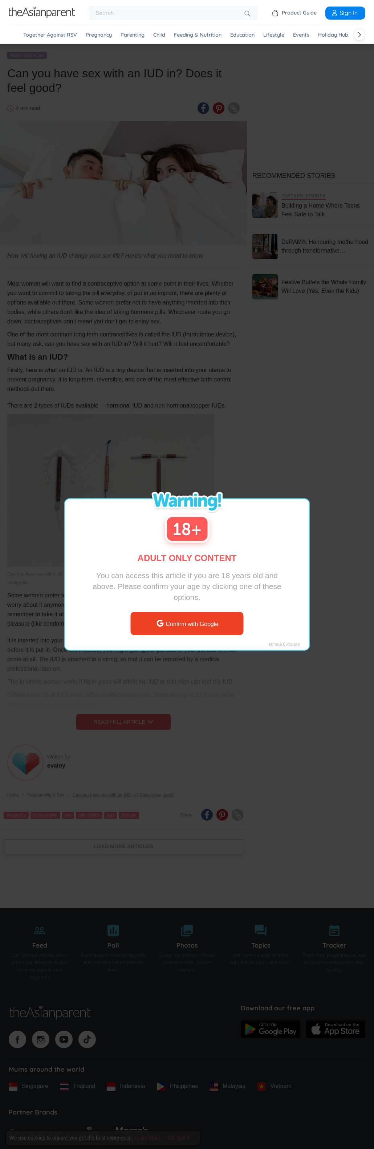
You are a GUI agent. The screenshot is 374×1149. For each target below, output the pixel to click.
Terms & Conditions (284, 644)
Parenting (133, 35)
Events (301, 35)
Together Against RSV (50, 35)
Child (159, 35)
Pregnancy (99, 35)
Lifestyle (273, 35)
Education (242, 35)
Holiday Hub (333, 35)
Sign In (344, 12)
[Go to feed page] (42, 16)
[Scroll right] (359, 35)
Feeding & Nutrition (197, 35)
